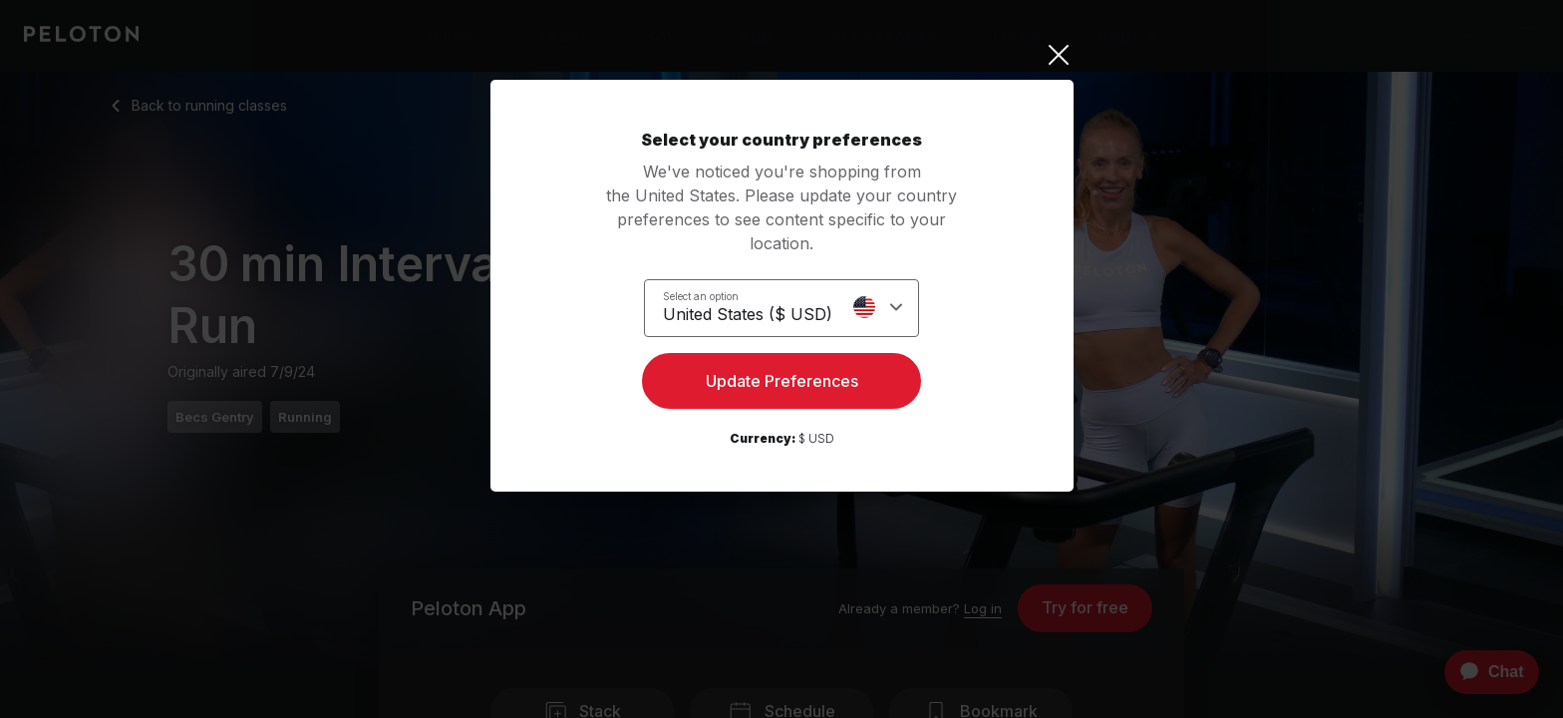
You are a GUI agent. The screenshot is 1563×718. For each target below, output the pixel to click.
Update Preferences (782, 385)
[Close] (782, 55)
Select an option (701, 295)
